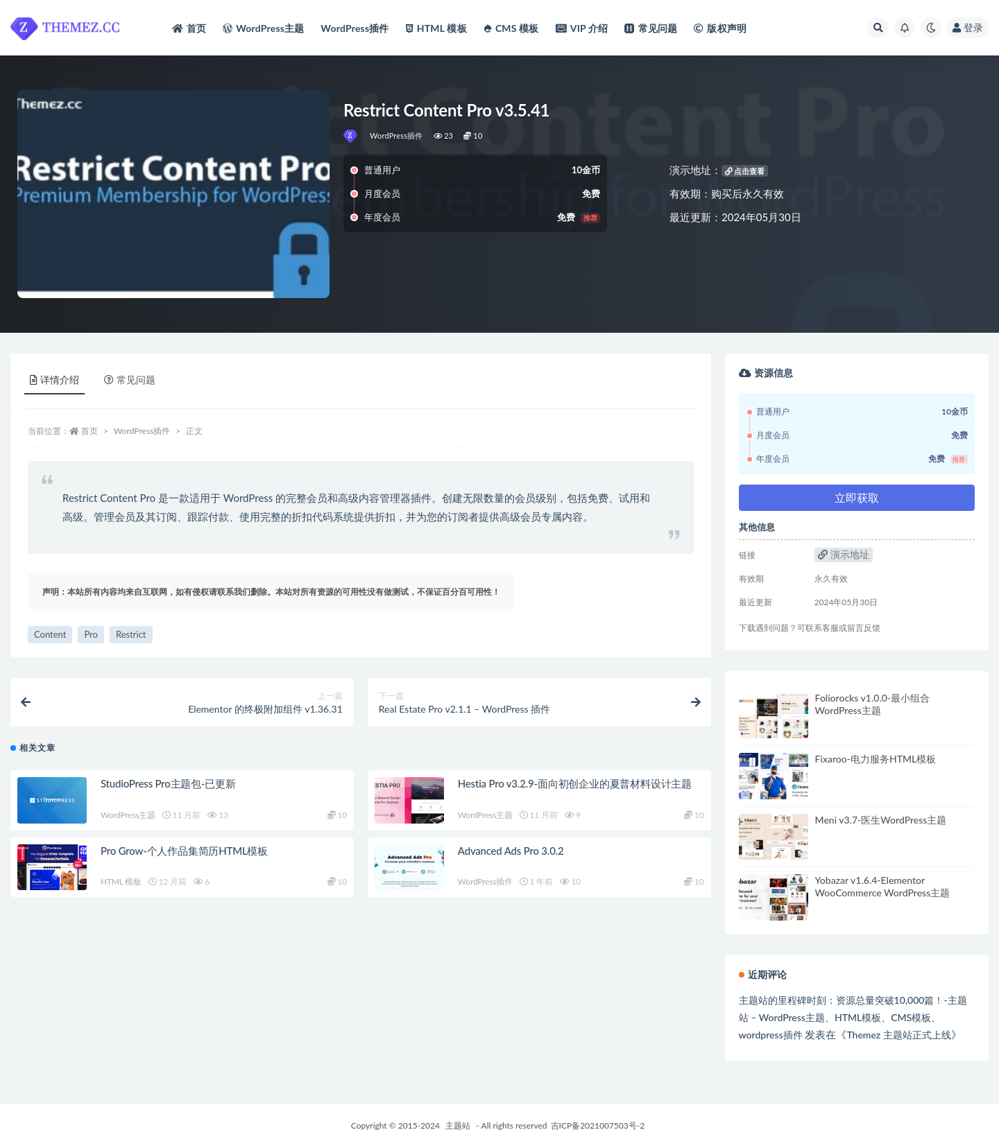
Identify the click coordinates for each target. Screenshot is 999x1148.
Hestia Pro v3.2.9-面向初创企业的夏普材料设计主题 (575, 787)
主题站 (457, 1125)
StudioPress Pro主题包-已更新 (168, 787)
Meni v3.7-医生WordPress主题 (881, 820)
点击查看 (745, 170)
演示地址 (843, 554)
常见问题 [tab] (129, 379)
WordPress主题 (128, 819)
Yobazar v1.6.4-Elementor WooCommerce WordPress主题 (882, 886)
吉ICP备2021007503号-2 (598, 1125)
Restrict (131, 634)
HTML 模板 (121, 886)
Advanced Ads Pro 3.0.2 (511, 855)
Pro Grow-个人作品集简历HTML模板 (184, 855)
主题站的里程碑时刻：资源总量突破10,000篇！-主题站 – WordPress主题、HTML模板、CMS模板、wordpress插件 (853, 1017)
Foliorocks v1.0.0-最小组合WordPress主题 (872, 704)
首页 (89, 431)
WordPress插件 (396, 135)
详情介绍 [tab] (54, 379)
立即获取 (857, 497)
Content (50, 634)
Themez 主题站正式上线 (898, 1035)
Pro (91, 634)
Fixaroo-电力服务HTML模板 (876, 759)
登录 (968, 27)
